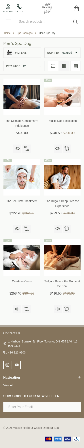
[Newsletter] (76, 407)
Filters (17, 52)
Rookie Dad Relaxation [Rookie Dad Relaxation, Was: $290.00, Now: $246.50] (62, 120)
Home (7, 33)
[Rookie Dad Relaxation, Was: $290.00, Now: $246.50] (62, 97)
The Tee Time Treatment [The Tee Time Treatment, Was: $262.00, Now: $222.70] (21, 201)
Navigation (42, 377)
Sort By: (54, 52)
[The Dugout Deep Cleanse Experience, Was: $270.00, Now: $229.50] (62, 177)
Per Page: (13, 66)
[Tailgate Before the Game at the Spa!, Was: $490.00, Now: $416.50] (62, 257)
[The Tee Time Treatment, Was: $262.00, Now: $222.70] (21, 177)
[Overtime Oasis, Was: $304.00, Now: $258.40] (21, 257)
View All (8, 385)
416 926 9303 (14, 352)
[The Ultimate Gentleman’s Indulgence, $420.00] (21, 97)
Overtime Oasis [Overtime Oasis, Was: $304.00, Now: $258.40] (22, 281)
